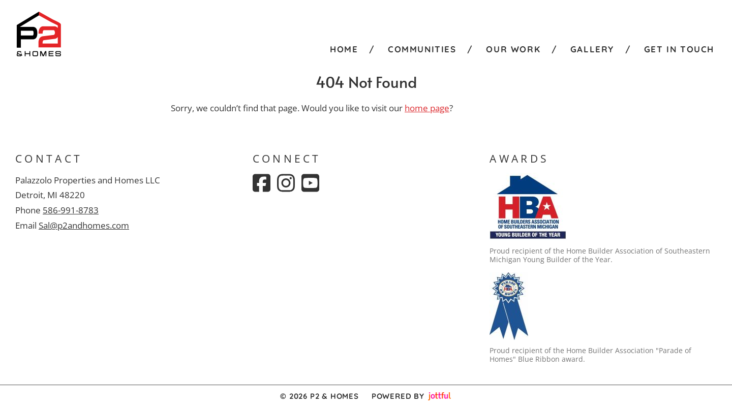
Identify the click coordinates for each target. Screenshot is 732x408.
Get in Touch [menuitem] (679, 49)
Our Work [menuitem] (513, 49)
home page (427, 108)
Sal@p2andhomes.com (84, 225)
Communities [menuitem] (422, 49)
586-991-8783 (71, 210)
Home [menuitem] (344, 49)
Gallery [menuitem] (592, 49)
